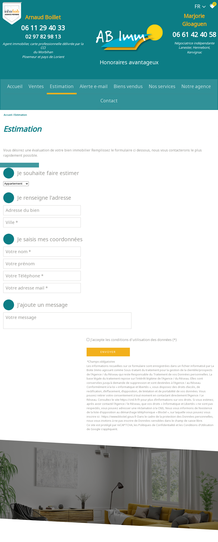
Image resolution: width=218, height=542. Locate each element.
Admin (71, 534)
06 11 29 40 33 (43, 23)
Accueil (15, 79)
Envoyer (131, 259)
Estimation (62, 79)
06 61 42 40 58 (194, 23)
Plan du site (13, 534)
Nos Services (162, 79)
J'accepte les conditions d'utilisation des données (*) (160, 246)
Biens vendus (128, 79)
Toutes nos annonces (88, 534)
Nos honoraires (50, 534)
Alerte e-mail (94, 79)
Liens (63, 534)
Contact (109, 93)
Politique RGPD (110, 534)
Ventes (36, 79)
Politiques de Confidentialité (180, 349)
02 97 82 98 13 (43, 31)
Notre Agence (196, 79)
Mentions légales (30, 534)
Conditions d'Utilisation (125, 353)
